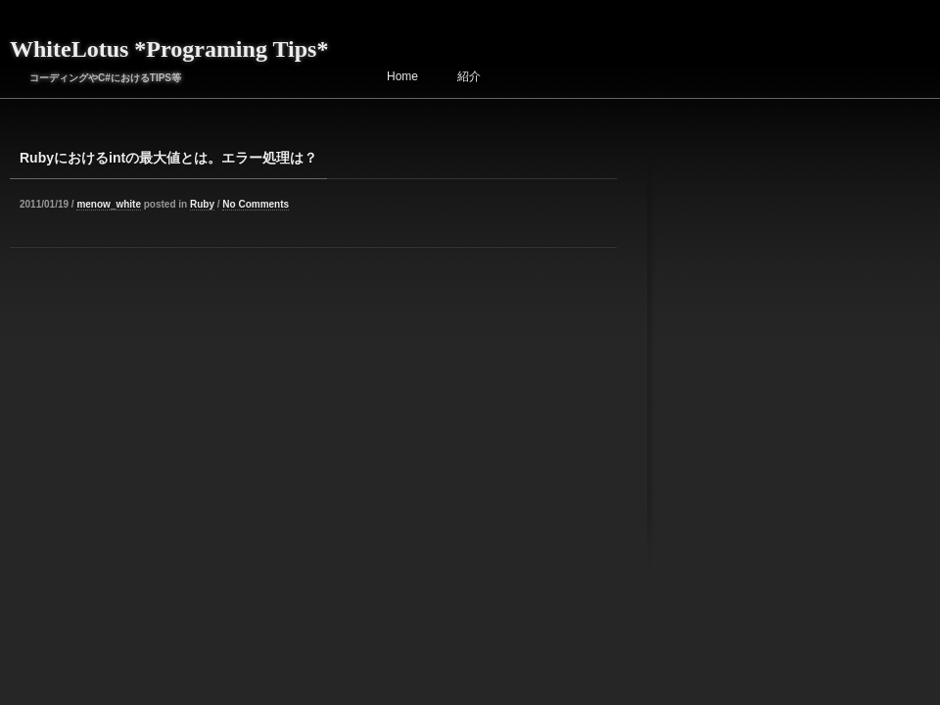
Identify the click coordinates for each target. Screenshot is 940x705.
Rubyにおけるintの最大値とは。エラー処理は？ (168, 157)
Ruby (202, 204)
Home (402, 76)
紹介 (469, 76)
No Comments (255, 204)
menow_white (108, 204)
